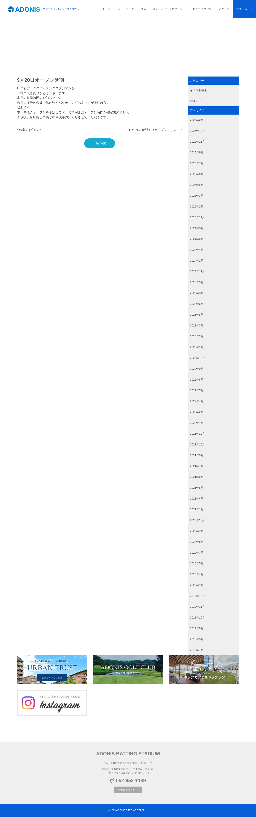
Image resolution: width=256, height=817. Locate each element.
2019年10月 (197, 617)
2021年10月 (197, 444)
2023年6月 (196, 303)
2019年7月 (196, 650)
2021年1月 (196, 509)
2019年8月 (196, 639)
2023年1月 (196, 347)
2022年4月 (196, 401)
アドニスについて (201, 9)
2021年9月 (196, 455)
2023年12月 (197, 271)
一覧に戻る (100, 143)
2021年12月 (197, 433)
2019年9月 (196, 628)
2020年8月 (196, 541)
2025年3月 (196, 195)
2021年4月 (196, 498)
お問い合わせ (244, 9)
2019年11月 (197, 606)
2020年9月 (196, 531)
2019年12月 (197, 595)
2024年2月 (196, 260)
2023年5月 (196, 314)
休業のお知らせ (29, 130)
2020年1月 (196, 585)
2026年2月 (196, 120)
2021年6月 (196, 477)
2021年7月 (196, 466)
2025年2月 (196, 206)
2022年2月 (196, 412)
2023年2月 (196, 336)
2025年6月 (196, 174)
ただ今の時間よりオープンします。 (155, 130)
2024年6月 (196, 239)
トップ (106, 9)
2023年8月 (196, 293)
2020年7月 (196, 552)
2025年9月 (196, 152)
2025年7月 (196, 163)
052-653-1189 (128, 780)
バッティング (125, 9)
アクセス (224, 9)
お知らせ (195, 101)
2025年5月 (196, 184)
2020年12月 (197, 520)
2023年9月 (196, 282)
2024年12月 (197, 217)
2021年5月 (196, 487)
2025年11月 (197, 141)
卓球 (143, 9)
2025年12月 (197, 130)
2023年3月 (196, 325)
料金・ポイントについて (167, 9)
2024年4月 (196, 249)
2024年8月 (196, 228)
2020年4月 (196, 574)
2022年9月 (196, 368)
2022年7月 (196, 390)
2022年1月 (196, 422)
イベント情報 (198, 90)
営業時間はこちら (128, 790)
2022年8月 (196, 379)
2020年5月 (196, 563)
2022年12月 (197, 358)
